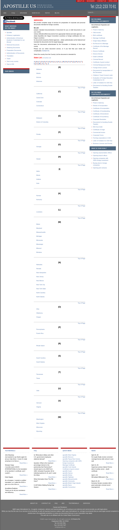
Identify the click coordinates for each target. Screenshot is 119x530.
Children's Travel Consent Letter (103, 75)
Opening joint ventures (100, 168)
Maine (38, 224)
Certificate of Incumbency (101, 116)
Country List (47, 57)
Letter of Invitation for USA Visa (102, 82)
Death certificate (98, 56)
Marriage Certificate (99, 38)
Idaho (38, 171)
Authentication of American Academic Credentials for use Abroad (16, 40)
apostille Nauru (67, 485)
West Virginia (40, 423)
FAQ (56, 503)
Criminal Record (98, 59)
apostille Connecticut (69, 487)
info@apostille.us (60, 527)
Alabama (39, 69)
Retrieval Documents (13, 45)
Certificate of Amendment (101, 114)
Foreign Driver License (100, 67)
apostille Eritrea (67, 475)
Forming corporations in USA (102, 138)
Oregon (38, 317)
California (39, 93)
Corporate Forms (98, 135)
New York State (41, 288)
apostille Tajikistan (68, 477)
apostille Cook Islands (69, 467)
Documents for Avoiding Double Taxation (102, 86)
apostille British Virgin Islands (72, 483)
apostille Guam (67, 471)
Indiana (38, 179)
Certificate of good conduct (101, 62)
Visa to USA (10, 64)
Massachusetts (40, 232)
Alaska (38, 73)
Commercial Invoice (99, 132)
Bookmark (91, 1)
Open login (113, 1)
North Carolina (40, 292)
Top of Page (81, 87)
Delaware (39, 118)
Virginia (38, 407)
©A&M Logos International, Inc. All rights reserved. (55, 519)
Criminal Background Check (101, 65)
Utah (37, 390)
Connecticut (40, 105)
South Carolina (40, 358)
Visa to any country (12, 61)
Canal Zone (39, 97)
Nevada (38, 268)
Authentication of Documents (15, 53)
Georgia (38, 146)
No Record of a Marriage (100, 43)
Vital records (97, 32)
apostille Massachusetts (70, 479)
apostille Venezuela (69, 481)
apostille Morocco (68, 457)
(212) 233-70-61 (104, 6)
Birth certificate (97, 35)
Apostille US (28, 6)
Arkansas (39, 81)
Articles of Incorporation (100, 105)
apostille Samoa (67, 473)
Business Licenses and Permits (102, 143)
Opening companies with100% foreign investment (100, 159)
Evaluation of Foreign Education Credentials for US (103, 79)
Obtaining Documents (13, 47)
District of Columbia (42, 122)
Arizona (38, 77)
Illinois (38, 175)
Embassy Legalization (13, 35)
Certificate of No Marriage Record (101, 47)
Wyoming (39, 431)
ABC (63, 503)
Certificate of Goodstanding (101, 111)
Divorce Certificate (98, 51)
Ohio (37, 309)
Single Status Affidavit (99, 41)
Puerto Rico (39, 333)
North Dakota (40, 296)
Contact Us (101, 1)
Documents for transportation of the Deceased (102, 71)
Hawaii (38, 159)
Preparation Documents (14, 50)
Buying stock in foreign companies (100, 164)
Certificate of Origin (99, 129)
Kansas (38, 195)
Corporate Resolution (99, 119)
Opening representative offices (102, 152)
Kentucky (39, 199)
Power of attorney (98, 29)
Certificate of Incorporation (101, 108)
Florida (38, 134)
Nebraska (39, 264)
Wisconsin (39, 427)
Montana (39, 252)
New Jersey (39, 276)
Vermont (38, 403)
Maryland (39, 228)
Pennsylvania (40, 329)
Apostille (9, 32)
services (86, 503)
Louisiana (39, 212)
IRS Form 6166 (97, 127)
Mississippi (39, 244)
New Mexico (40, 280)
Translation (10, 56)
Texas (38, 378)
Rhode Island (40, 345)
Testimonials (74, 503)
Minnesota (39, 240)
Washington (40, 419)
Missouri (38, 248)
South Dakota (40, 362)
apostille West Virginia (69, 455)
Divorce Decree (98, 54)
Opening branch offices (100, 155)
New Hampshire (41, 272)
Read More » (24, 463)
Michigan (39, 236)
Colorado (39, 101)
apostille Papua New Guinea (71, 459)
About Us (80, 1)
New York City (40, 284)
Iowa (37, 183)
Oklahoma (39, 313)
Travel (8, 58)
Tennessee (39, 374)
